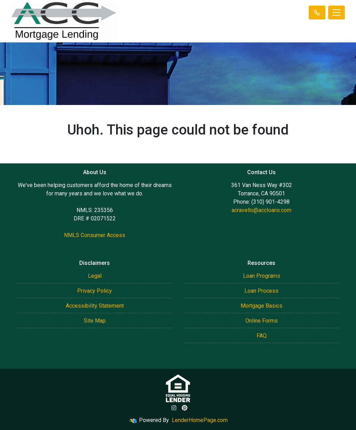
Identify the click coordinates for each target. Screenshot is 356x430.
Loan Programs (261, 276)
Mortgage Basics (261, 305)
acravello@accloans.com (261, 210)
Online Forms (261, 320)
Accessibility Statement (95, 305)
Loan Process (261, 290)
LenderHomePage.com (200, 420)
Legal (95, 276)
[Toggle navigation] (336, 12)
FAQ (262, 335)
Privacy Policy (94, 290)
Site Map (95, 320)
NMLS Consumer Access (94, 235)
